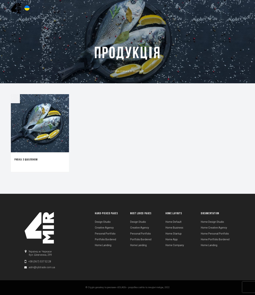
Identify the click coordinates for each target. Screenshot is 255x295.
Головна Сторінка (120, 71)
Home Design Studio (212, 221)
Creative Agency (104, 227)
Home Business (174, 227)
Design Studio (103, 221)
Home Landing (103, 245)
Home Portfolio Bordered (215, 239)
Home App (172, 239)
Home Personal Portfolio (215, 233)
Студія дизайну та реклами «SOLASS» (107, 287)
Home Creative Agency (214, 227)
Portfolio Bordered (105, 239)
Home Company (175, 245)
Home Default (173, 221)
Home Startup (174, 233)
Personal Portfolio (105, 233)
